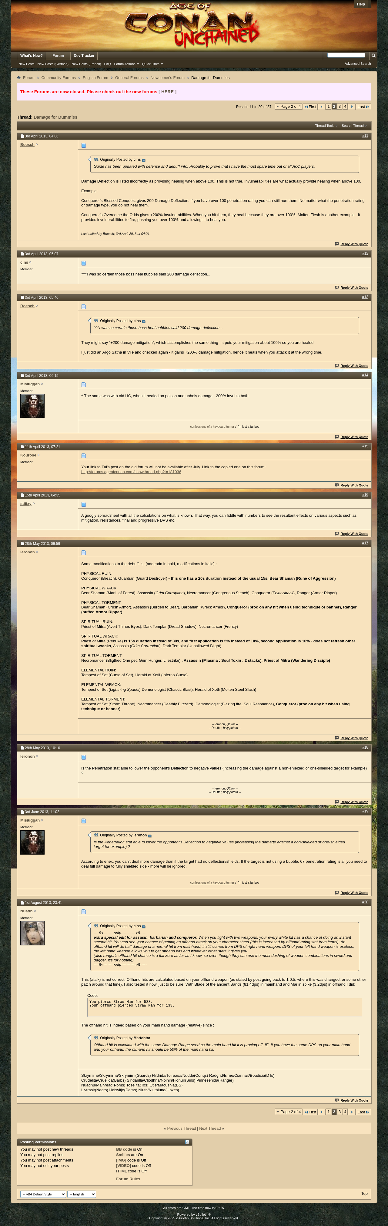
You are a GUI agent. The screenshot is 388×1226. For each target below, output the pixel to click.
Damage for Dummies (55, 117)
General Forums (129, 77)
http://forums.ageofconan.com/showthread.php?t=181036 (131, 472)
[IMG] (121, 1160)
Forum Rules (128, 1179)
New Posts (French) (86, 64)
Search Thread (353, 125)
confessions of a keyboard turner (212, 426)
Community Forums (59, 77)
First (310, 106)
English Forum (95, 77)
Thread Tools (324, 125)
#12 (365, 253)
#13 (365, 297)
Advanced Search (358, 63)
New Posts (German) (53, 64)
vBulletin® (203, 1214)
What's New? (31, 56)
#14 (365, 375)
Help (361, 4)
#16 (365, 495)
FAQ (107, 64)
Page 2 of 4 (291, 106)
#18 (365, 747)
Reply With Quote (351, 244)
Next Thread (210, 1128)
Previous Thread (181, 1128)
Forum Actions (124, 64)
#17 (365, 543)
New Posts (26, 64)
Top (364, 1193)
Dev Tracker (84, 56)
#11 (365, 135)
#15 (365, 446)
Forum (58, 56)
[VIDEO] (123, 1165)
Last (363, 106)
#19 (365, 811)
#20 (365, 902)
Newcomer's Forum (168, 77)
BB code (124, 1149)
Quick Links (150, 64)
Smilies (123, 1154)
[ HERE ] (167, 91)
